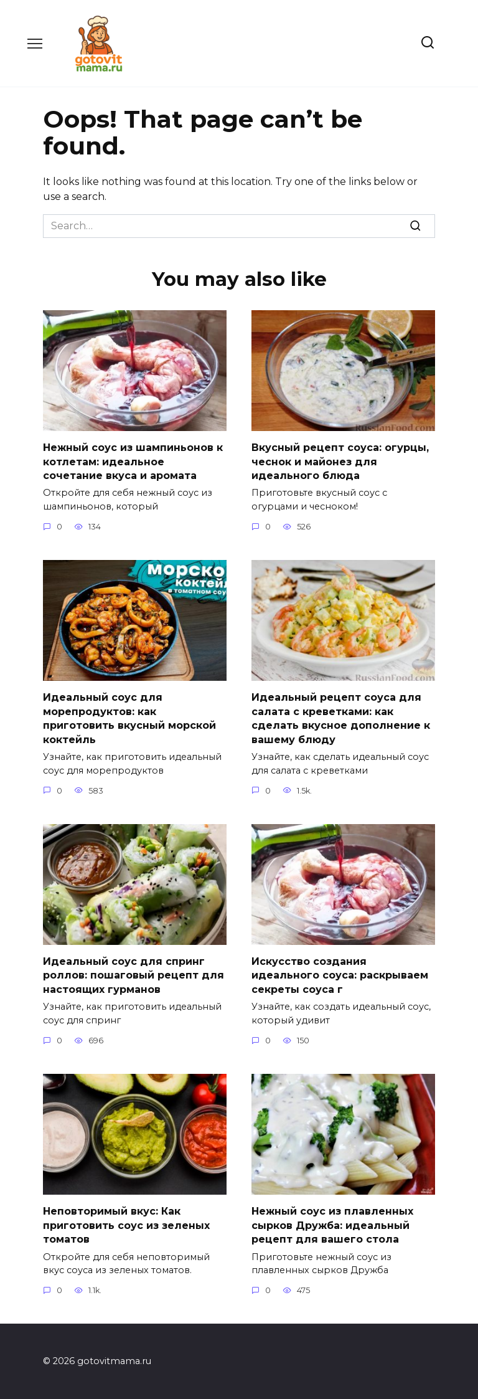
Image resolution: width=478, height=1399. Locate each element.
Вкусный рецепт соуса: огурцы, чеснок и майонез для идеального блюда (340, 461)
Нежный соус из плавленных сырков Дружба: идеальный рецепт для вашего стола (332, 1225)
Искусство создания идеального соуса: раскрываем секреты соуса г (339, 975)
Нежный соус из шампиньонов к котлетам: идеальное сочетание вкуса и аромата (133, 461)
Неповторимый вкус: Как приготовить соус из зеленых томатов (126, 1225)
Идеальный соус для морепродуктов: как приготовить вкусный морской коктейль (129, 718)
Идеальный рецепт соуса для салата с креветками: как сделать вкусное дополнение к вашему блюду (340, 718)
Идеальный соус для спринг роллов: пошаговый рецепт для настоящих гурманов (133, 975)
